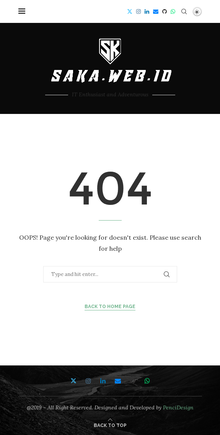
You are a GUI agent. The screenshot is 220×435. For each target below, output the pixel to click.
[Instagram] (138, 11)
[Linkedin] (147, 11)
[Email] (155, 11)
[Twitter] (129, 11)
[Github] (164, 11)
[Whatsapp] (173, 11)
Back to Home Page (110, 306)
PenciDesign (178, 407)
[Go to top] (110, 425)
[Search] (184, 11)
